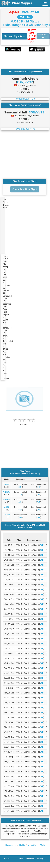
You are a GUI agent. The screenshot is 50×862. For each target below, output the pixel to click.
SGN (20, 487)
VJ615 (42, 845)
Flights (22, 845)
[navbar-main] (45, 3)
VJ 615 (25, 17)
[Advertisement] (25, 60)
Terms (22, 859)
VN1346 (6, 484)
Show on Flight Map (14, 36)
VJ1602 (6, 515)
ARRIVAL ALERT (43, 36)
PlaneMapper (10, 845)
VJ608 (6, 507)
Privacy (41, 859)
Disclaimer (31, 859)
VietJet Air (30, 12)
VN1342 (6, 499)
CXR (38, 487)
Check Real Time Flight (24, 189)
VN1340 (6, 492)
